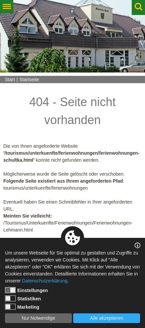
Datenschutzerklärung (44, 280)
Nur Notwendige (38, 318)
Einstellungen (26, 290)
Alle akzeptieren (106, 318)
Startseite (29, 79)
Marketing (22, 307)
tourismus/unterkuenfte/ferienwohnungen (45, 188)
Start (10, 79)
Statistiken (23, 298)
